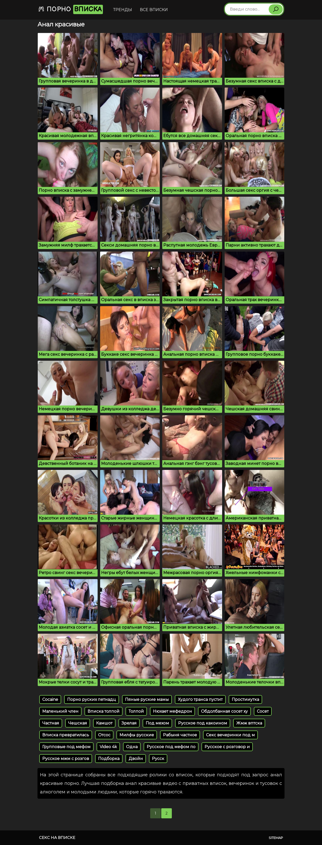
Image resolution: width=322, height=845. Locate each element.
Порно (70, 9)
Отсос (104, 735)
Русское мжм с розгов (65, 758)
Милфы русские (136, 735)
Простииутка (245, 699)
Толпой (136, 711)
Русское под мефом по (171, 746)
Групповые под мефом (66, 746)
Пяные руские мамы (147, 699)
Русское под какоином (202, 723)
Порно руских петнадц (91, 699)
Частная (50, 723)
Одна (132, 746)
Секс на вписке (57, 837)
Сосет (263, 711)
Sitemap (276, 838)
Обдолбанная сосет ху (224, 711)
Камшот (104, 723)
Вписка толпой (103, 711)
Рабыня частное (180, 735)
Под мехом (157, 723)
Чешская (77, 723)
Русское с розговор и (227, 746)
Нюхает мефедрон (172, 711)
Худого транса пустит (200, 699)
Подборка (108, 758)
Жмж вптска (249, 723)
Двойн (136, 758)
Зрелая (129, 723)
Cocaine (50, 699)
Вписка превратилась (65, 735)
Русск (158, 758)
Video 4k (108, 746)
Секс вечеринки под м (230, 735)
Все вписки (154, 9)
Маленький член (60, 711)
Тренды (122, 9)
